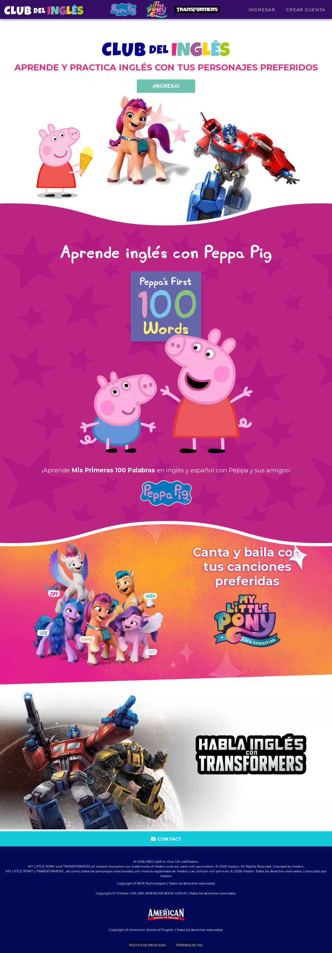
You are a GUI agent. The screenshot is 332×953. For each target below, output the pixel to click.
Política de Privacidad (147, 945)
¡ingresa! (166, 86)
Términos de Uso (189, 945)
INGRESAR (261, 12)
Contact (166, 839)
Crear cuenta (305, 12)
